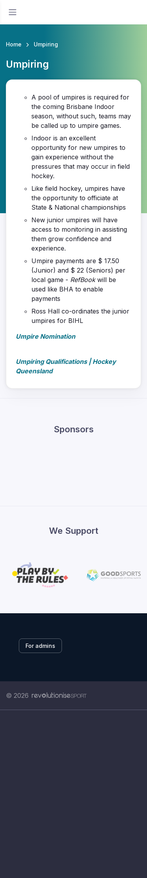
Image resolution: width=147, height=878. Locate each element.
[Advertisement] (73, 802)
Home (14, 44)
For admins (40, 645)
